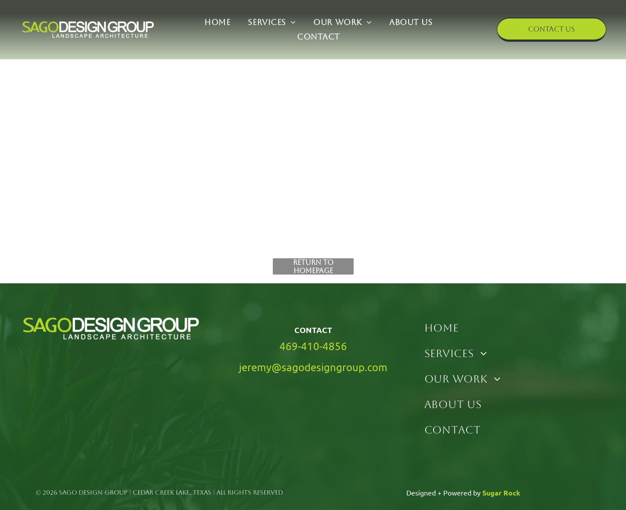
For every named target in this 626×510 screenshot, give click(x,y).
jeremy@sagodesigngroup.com (313, 367)
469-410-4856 (313, 346)
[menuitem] (217, 22)
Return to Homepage (313, 266)
